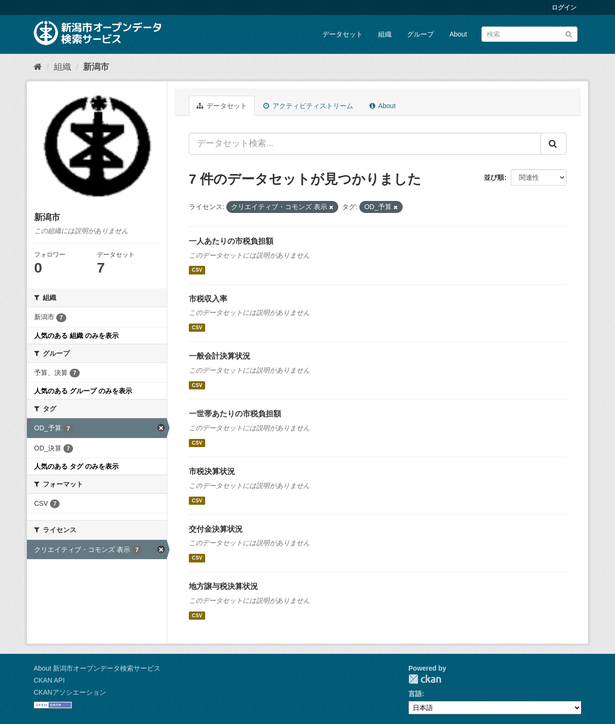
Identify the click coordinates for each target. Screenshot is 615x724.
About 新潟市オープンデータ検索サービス (97, 668)
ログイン (564, 7)
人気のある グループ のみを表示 (83, 391)
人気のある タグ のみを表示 (76, 466)
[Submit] (569, 33)
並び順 (494, 177)
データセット (342, 34)
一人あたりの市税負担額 (231, 241)
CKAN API (49, 680)
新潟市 (96, 67)
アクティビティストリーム (308, 106)
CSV (197, 270)
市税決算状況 (212, 471)
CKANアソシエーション (70, 692)
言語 (415, 694)
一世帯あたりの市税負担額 (235, 414)
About (458, 34)
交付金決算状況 (216, 529)
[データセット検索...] (365, 144)
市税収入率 (208, 299)
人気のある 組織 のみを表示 (76, 335)
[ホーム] (38, 67)
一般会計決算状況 (219, 356)
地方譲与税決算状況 (223, 586)
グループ (420, 34)
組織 (385, 34)
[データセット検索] (529, 34)
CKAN (424, 679)
